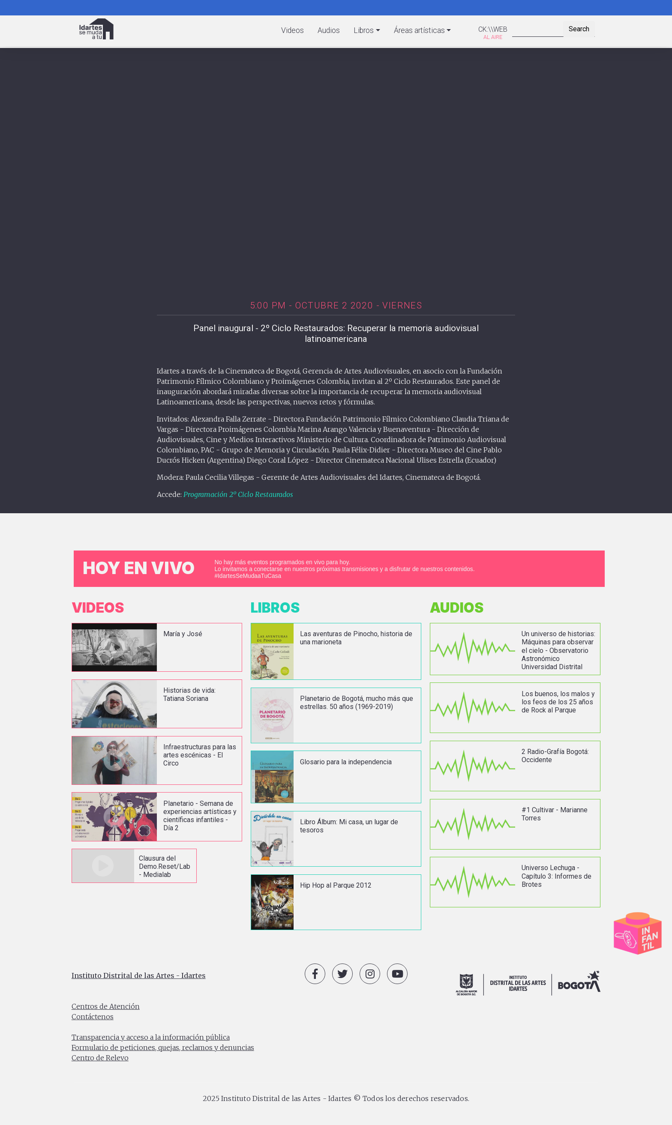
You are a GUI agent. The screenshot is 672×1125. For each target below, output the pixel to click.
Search (579, 29)
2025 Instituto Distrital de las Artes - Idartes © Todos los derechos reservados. (336, 1098)
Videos (292, 30)
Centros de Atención (106, 1006)
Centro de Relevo (100, 1057)
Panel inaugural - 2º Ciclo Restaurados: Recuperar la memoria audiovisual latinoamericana (336, 333)
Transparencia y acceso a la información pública (151, 1037)
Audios (329, 30)
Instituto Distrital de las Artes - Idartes (139, 975)
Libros (364, 30)
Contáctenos (93, 1016)
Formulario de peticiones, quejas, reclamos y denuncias (163, 1047)
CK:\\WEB (492, 29)
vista (157, 647)
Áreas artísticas (419, 30)
